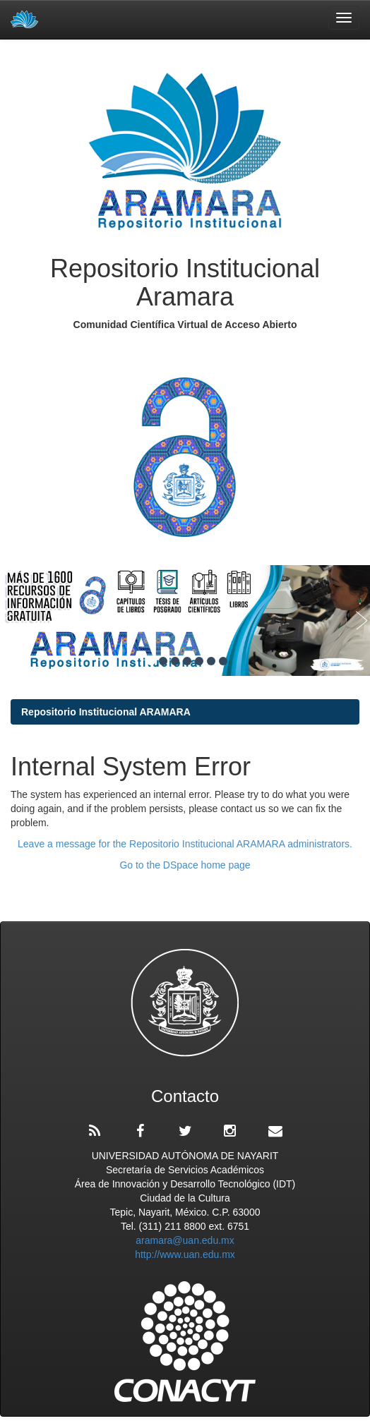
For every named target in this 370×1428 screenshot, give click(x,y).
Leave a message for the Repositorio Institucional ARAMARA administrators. (185, 843)
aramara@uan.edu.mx (185, 1240)
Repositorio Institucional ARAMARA (106, 712)
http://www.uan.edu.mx (185, 1254)
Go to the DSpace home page (184, 865)
